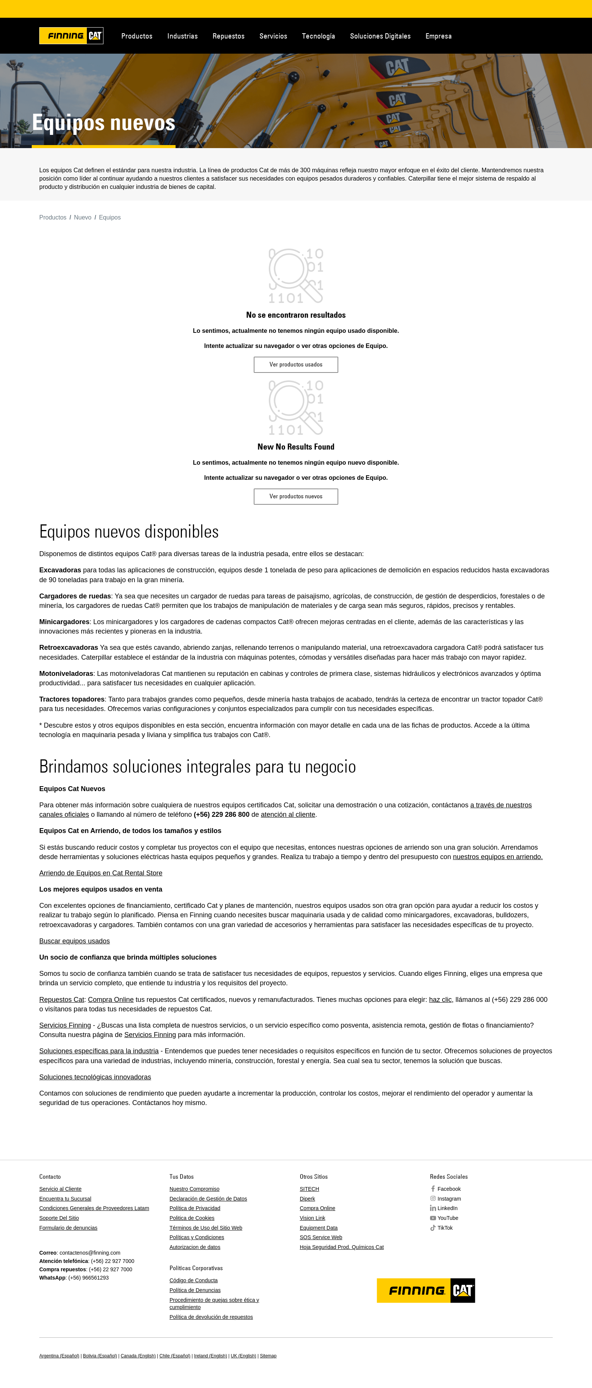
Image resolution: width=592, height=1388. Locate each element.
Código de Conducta (194, 1280)
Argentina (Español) (59, 1356)
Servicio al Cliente (60, 1189)
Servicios (273, 35)
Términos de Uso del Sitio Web (206, 1228)
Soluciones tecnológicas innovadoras (95, 1077)
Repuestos (229, 35)
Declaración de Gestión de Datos (208, 1199)
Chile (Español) (174, 1356)
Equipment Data (319, 1228)
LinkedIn (448, 1208)
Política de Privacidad (195, 1208)
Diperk (307, 1199)
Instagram (449, 1199)
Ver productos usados (296, 364)
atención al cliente (288, 814)
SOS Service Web (321, 1237)
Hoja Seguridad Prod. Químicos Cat (342, 1247)
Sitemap (268, 1356)
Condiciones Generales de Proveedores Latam (94, 1208)
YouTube (448, 1218)
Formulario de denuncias (68, 1228)
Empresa (439, 35)
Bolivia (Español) (100, 1356)
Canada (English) (138, 1356)
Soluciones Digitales (380, 35)
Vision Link (312, 1218)
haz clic (440, 999)
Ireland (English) (210, 1356)
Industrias (182, 35)
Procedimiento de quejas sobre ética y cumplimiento (214, 1304)
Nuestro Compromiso (194, 1189)
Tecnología (318, 35)
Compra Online (111, 999)
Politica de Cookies (192, 1218)
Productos (137, 35)
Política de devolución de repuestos (211, 1317)
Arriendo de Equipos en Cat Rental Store (100, 873)
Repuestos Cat (61, 999)
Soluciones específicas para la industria (99, 1051)
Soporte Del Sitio (59, 1218)
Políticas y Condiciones (197, 1237)
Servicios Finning (65, 1025)
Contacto (516, 35)
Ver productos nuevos (296, 496)
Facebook (449, 1189)
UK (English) (243, 1356)
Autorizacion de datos (195, 1247)
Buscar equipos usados (74, 941)
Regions (541, 35)
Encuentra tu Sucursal (65, 1199)
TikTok (445, 1228)
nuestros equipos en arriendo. (498, 857)
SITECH (309, 1189)
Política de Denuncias (195, 1290)
